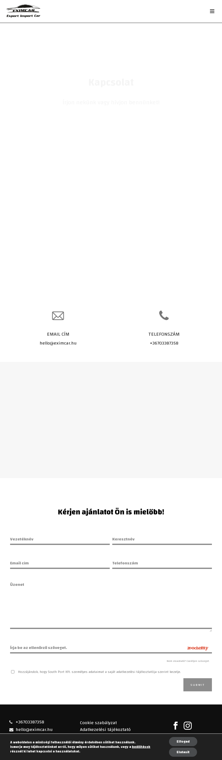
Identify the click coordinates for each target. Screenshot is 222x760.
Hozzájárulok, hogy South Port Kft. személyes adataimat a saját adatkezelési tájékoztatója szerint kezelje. (99, 672)
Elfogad (183, 741)
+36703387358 (164, 343)
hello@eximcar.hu (58, 343)
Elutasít (183, 752)
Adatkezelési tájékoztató (105, 729)
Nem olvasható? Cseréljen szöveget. (188, 661)
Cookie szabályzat (98, 723)
